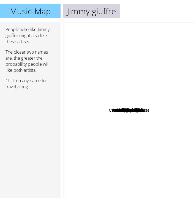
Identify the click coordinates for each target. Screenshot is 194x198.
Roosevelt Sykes (84, 68)
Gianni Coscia (152, 117)
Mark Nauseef (173, 113)
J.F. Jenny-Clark (142, 167)
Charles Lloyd (149, 84)
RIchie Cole (106, 92)
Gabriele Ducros (96, 150)
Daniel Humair (125, 70)
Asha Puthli (123, 40)
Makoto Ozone (116, 65)
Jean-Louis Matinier (155, 71)
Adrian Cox (137, 144)
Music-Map (30, 11)
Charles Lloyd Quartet (161, 136)
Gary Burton (123, 171)
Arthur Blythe (118, 76)
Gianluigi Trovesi (123, 104)
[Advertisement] (30, 122)
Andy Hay (162, 142)
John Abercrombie (98, 98)
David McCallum (94, 135)
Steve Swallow (143, 36)
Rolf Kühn (141, 111)
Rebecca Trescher (143, 153)
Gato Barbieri (103, 110)
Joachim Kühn (144, 95)
